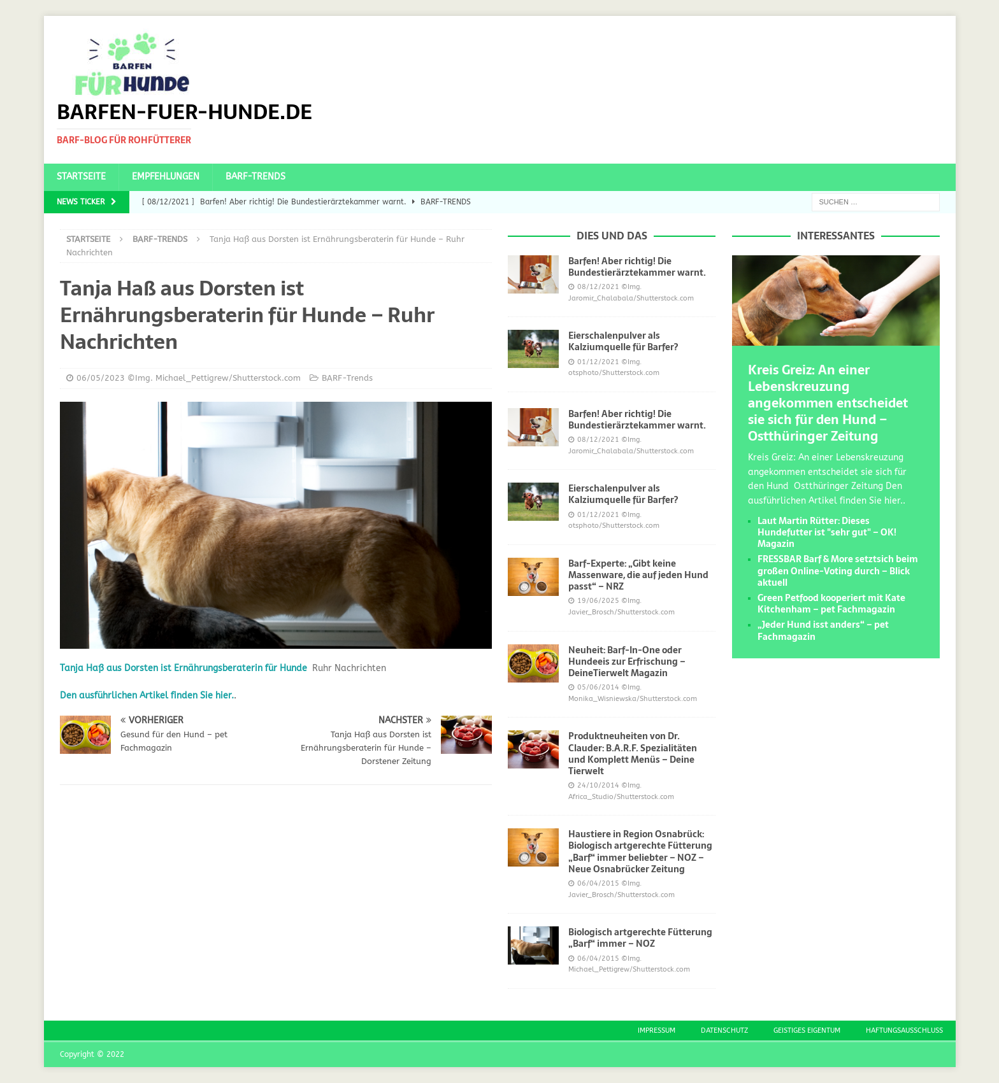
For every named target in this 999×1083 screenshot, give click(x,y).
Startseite (81, 176)
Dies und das (612, 235)
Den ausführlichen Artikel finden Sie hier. (147, 695)
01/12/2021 (598, 362)
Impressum (656, 1030)
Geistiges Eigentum (806, 1030)
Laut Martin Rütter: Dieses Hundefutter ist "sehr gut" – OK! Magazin (827, 532)
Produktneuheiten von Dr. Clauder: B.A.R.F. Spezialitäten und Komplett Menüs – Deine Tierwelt (632, 753)
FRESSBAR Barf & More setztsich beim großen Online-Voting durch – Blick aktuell (838, 570)
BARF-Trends (255, 176)
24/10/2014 (598, 785)
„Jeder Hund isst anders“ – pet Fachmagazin (823, 630)
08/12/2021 (598, 287)
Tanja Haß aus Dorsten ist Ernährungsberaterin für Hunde (183, 668)
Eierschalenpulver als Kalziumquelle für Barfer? (623, 341)
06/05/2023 (100, 378)
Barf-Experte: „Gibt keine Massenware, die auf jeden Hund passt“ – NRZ (638, 574)
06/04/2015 (598, 883)
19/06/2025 (598, 601)
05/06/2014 (598, 687)
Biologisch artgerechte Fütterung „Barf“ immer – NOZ (640, 938)
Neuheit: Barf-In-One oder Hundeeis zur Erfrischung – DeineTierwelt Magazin (627, 661)
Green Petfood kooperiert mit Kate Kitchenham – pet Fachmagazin (831, 603)
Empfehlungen (165, 176)
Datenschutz (724, 1030)
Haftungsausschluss (904, 1030)
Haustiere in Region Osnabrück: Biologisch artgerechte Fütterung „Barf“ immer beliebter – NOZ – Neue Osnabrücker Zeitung (640, 851)
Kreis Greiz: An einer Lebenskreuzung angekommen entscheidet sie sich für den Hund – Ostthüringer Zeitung (828, 403)
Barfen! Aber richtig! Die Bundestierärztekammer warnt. (637, 267)
